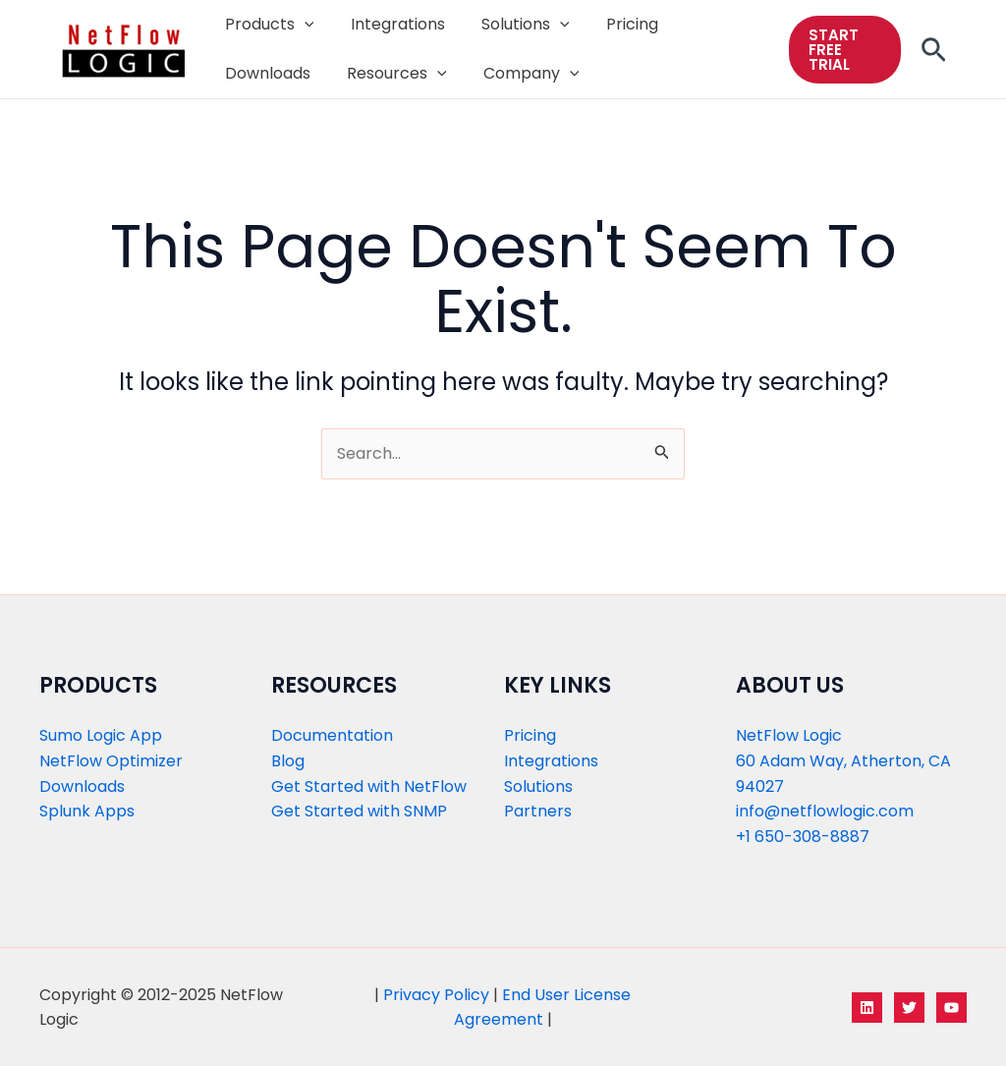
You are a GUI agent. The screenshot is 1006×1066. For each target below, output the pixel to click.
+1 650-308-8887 (802, 836)
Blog (288, 761)
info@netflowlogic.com (825, 811)
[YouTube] (951, 1007)
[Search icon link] (934, 55)
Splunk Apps (87, 811)
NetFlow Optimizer (111, 761)
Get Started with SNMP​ (359, 811)
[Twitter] (909, 1007)
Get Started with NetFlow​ (369, 786)
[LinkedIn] (867, 1007)
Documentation (332, 735)
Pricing (530, 735)
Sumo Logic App (100, 735)
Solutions (538, 786)
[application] (301, 24)
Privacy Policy (436, 994)
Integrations (551, 761)
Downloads (82, 786)
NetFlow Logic (789, 735)
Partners (538, 811)
